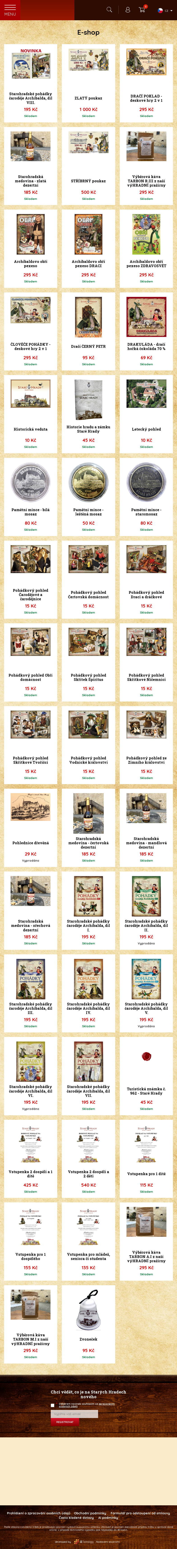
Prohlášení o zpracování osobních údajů (38, 1513)
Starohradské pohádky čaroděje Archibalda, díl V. (146, 1008)
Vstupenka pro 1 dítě (146, 1174)
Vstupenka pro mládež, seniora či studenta (88, 1256)
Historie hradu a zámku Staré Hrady (88, 429)
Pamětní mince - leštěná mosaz (88, 512)
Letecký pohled (146, 429)
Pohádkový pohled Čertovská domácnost (88, 594)
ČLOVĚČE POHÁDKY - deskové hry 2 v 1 (31, 346)
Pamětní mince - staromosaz (146, 512)
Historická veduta (31, 429)
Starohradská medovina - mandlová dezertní (146, 842)
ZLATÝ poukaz (88, 98)
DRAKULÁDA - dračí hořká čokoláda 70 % (146, 346)
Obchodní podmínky (90, 1513)
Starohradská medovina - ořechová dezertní (30, 925)
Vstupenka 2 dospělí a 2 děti (88, 1174)
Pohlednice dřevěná (30, 843)
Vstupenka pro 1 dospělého (30, 1256)
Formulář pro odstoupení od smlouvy (140, 1513)
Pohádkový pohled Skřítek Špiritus (88, 677)
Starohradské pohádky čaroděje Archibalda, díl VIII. (30, 98)
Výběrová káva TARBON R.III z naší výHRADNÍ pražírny (146, 180)
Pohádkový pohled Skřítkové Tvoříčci (30, 760)
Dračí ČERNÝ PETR (88, 346)
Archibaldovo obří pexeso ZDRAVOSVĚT (146, 263)
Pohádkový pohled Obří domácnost (31, 677)
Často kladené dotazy (76, 1517)
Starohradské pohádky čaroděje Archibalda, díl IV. (88, 1008)
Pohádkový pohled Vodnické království (88, 760)
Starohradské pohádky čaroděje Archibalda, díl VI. (30, 1090)
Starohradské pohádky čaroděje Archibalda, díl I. (88, 925)
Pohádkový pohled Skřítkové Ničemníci (146, 677)
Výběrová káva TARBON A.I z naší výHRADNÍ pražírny (146, 1256)
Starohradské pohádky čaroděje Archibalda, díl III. (30, 1008)
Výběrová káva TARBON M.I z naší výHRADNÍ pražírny (30, 1339)
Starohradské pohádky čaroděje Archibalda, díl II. (146, 925)
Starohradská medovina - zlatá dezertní (30, 180)
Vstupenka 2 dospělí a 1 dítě (31, 1174)
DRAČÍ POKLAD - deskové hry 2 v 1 (146, 98)
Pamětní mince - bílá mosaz (30, 512)
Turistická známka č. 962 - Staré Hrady (146, 1091)
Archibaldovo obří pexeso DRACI (88, 263)
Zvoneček (88, 1339)
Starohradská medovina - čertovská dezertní (88, 842)
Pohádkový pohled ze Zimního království (146, 760)
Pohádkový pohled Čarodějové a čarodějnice (30, 594)
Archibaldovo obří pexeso (30, 263)
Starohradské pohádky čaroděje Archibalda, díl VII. (88, 1090)
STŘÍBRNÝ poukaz (88, 181)
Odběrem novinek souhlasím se (86, 1405)
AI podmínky (108, 1517)
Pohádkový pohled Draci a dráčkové (146, 594)
